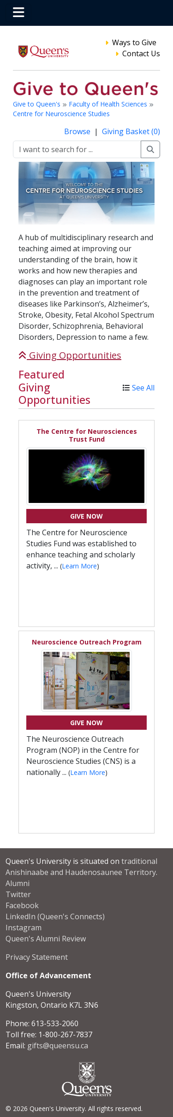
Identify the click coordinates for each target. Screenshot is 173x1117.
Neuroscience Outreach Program (87, 642)
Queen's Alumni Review (46, 939)
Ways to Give (134, 42)
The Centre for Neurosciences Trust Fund (86, 435)
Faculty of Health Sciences (109, 104)
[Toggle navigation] (18, 13)
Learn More (79, 565)
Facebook (22, 905)
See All (143, 388)
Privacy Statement (37, 957)
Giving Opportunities (69, 355)
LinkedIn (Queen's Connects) (55, 916)
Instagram (24, 927)
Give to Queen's (37, 104)
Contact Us (141, 53)
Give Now (86, 516)
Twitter (18, 894)
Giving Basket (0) (131, 131)
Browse (78, 131)
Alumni (18, 883)
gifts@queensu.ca (57, 1045)
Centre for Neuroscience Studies (61, 113)
